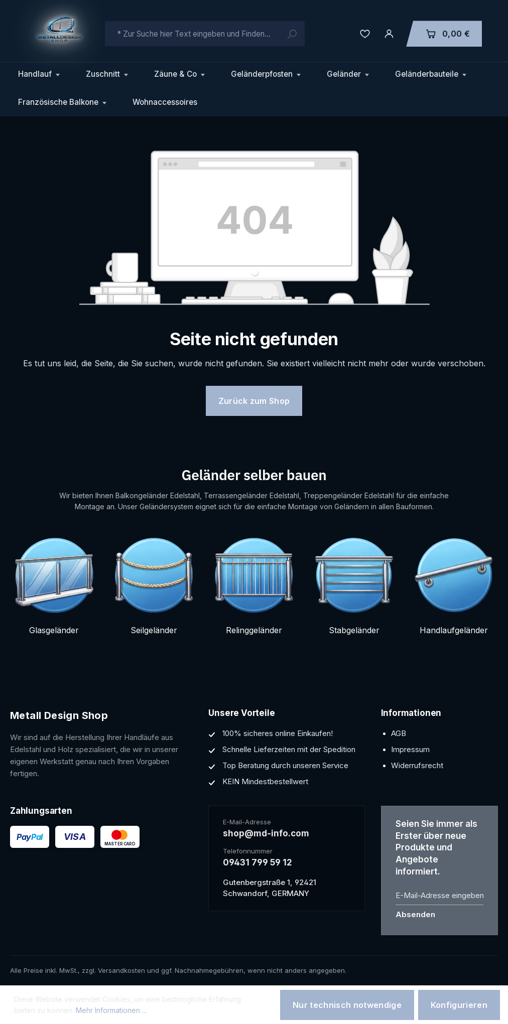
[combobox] (204, 34)
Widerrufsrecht (417, 765)
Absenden (415, 914)
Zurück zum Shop (254, 401)
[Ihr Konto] (389, 34)
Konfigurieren (459, 1005)
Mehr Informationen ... (111, 1010)
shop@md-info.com (266, 833)
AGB (398, 733)
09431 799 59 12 (257, 862)
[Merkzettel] (365, 34)
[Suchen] (291, 34)
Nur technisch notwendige (347, 1005)
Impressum (410, 749)
